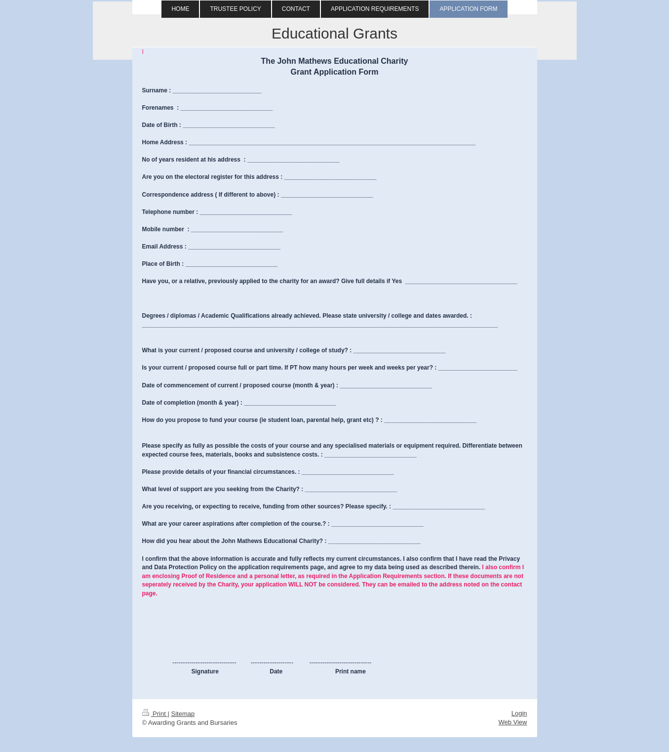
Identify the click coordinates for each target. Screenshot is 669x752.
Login (519, 713)
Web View (512, 722)
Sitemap (183, 713)
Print (155, 713)
